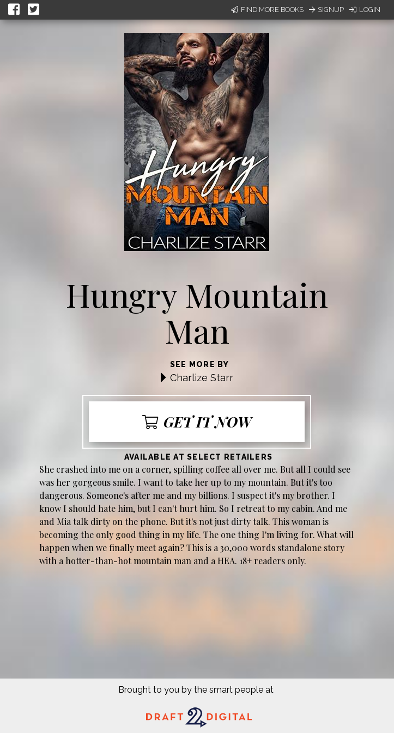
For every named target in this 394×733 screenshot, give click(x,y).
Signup (326, 9)
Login (364, 9)
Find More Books (267, 9)
